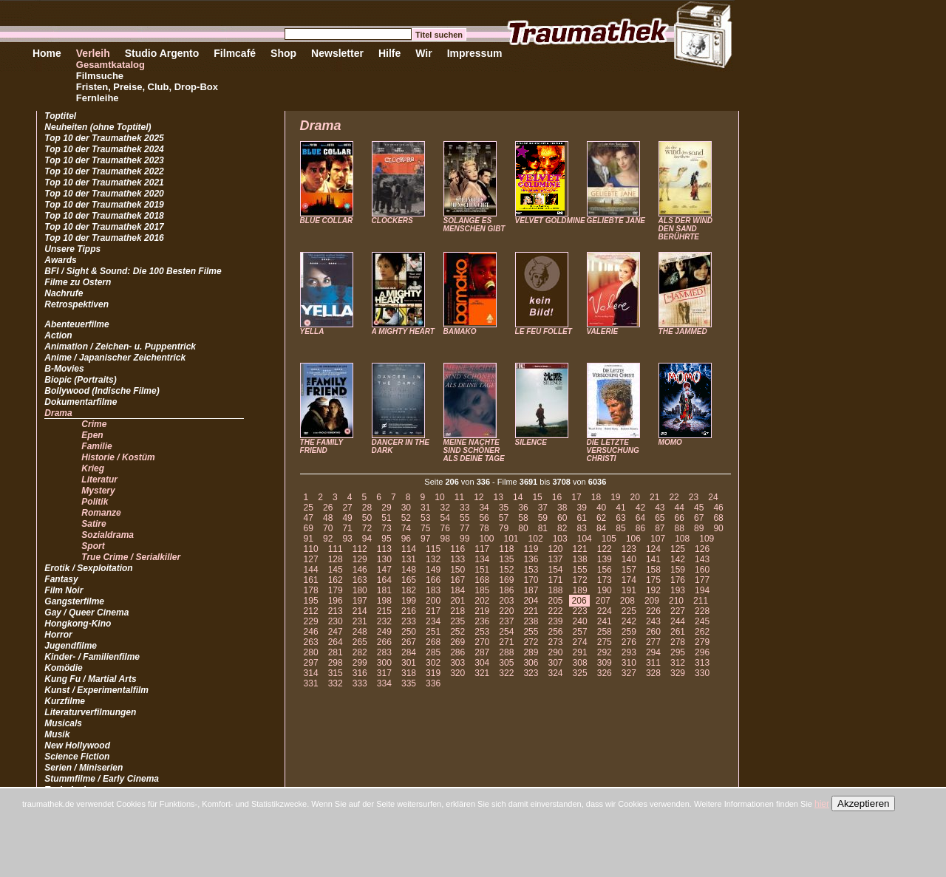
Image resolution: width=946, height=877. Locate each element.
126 (702, 549)
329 (677, 673)
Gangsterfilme (74, 601)
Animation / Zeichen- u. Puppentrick (120, 346)
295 (677, 652)
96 (406, 538)
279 (702, 642)
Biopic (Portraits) (80, 380)
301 (408, 663)
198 (384, 601)
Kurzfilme (64, 701)
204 (530, 601)
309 (604, 663)
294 (653, 652)
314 (311, 673)
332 (335, 683)
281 (335, 652)
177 (702, 580)
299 (360, 663)
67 (699, 518)
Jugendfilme (70, 646)
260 (653, 632)
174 (629, 580)
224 (604, 611)
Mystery (98, 490)
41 (620, 507)
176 (677, 580)
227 (677, 611)
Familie (96, 446)
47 (308, 518)
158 (653, 569)
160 (702, 569)
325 (580, 673)
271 (506, 642)
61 (581, 518)
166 (433, 580)
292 (604, 652)
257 (580, 632)
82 (562, 528)
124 (653, 549)
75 (425, 528)
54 (445, 518)
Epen (92, 435)
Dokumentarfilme (80, 402)
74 (406, 528)
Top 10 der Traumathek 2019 (103, 204)
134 (481, 559)
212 (311, 611)
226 (653, 611)
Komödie (63, 668)
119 (530, 549)
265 (360, 642)
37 (543, 507)
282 (360, 652)
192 (653, 590)
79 (503, 528)
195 (311, 601)
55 (464, 518)
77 (464, 528)
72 (367, 528)
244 (677, 621)
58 (523, 518)
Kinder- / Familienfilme (92, 657)
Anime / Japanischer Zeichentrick (115, 357)
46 (718, 507)
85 (620, 528)
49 (347, 518)
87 (659, 528)
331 (311, 683)
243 (653, 621)
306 (530, 663)
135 (506, 559)
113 (384, 549)
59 (543, 518)
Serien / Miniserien (83, 767)
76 (445, 528)
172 (580, 580)
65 (659, 518)
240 (580, 621)
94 (367, 538)
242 (629, 621)
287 (481, 652)
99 (464, 538)
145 (335, 569)
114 (408, 549)
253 (481, 632)
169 (506, 580)
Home (47, 53)
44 (679, 507)
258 (604, 632)
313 (702, 663)
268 (433, 642)
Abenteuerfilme (76, 324)
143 (702, 559)
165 (408, 580)
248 (360, 632)
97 (425, 538)
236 (481, 621)
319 (433, 673)
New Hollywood (77, 745)
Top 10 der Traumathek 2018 (103, 216)
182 (408, 590)
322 (506, 673)
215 (384, 611)
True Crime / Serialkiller (130, 557)
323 (530, 673)
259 (629, 632)
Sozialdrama (107, 535)
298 (335, 663)
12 (478, 497)
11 (459, 497)
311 (653, 663)
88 (679, 528)
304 (481, 663)
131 (408, 559)
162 (335, 580)
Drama (58, 413)
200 (433, 601)
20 (635, 497)
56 (484, 518)
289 (530, 652)
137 (555, 559)
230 (335, 621)
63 (620, 518)
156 (604, 569)
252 (457, 632)
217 (433, 611)
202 (481, 601)
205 (555, 601)
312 (677, 663)
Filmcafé (235, 53)
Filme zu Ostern (77, 282)
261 (677, 632)
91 (308, 538)
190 (604, 590)
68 (718, 518)
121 (580, 549)
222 (555, 611)
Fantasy (61, 579)
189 (580, 590)
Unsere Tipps (72, 249)
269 (457, 642)
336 (433, 683)
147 (384, 569)
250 (408, 632)
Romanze (100, 513)
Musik (56, 734)
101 (510, 538)
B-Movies (64, 369)
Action (58, 335)
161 (311, 580)
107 (657, 538)
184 (457, 590)
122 (604, 549)
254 (506, 632)
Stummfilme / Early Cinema (101, 779)
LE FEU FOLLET (543, 331)
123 (629, 549)
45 (699, 507)
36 (523, 507)
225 (629, 611)
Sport (92, 546)
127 (311, 559)
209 (651, 601)
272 (530, 642)
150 (457, 569)
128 (335, 559)
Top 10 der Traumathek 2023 (103, 160)
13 (498, 497)
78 (484, 528)
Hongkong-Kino (77, 623)
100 (486, 538)
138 (580, 559)
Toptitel (60, 116)
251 (433, 632)
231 (360, 621)
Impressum (475, 53)
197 (360, 601)
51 (386, 518)
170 (530, 580)
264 (335, 642)
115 (433, 549)
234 (433, 621)
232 (384, 621)
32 (445, 507)
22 (673, 497)
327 (629, 673)
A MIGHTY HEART (403, 331)
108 (682, 538)
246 (311, 632)
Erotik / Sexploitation (88, 568)
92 (328, 538)
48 (328, 518)
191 (629, 590)
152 (506, 569)
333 (360, 683)
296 (702, 652)
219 (481, 611)
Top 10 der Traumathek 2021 (103, 182)
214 (360, 611)
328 (653, 673)
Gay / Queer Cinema (86, 612)
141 (653, 559)
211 (700, 601)
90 (718, 528)
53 (425, 518)
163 (360, 580)
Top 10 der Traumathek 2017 (103, 227)
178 (311, 590)
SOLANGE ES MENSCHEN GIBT (474, 224)
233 (408, 621)
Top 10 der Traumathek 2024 (103, 149)
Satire (93, 524)
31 (425, 507)
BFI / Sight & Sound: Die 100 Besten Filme (132, 271)
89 (699, 528)
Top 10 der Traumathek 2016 (103, 238)
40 (601, 507)
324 (555, 673)
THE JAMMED (683, 331)
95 (386, 538)
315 (335, 673)
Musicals (63, 723)
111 (335, 549)
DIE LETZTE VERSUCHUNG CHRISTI (613, 450)
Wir (423, 53)
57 (503, 518)
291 (580, 652)
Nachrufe (63, 293)
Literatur (99, 479)
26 (328, 507)
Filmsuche (99, 75)
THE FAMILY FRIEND (322, 446)
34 (484, 507)
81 (543, 528)
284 (408, 652)
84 (601, 528)
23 (693, 497)
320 (457, 673)
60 (562, 518)
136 (530, 559)
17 (576, 497)
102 (535, 538)
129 (360, 559)
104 (584, 538)
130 (384, 559)
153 (530, 569)
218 (457, 611)
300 (384, 663)
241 (604, 621)
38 (562, 507)
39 (581, 507)
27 (347, 507)
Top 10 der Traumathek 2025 (103, 138)
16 (557, 497)
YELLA (312, 331)
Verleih (93, 53)
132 (433, 559)
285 (433, 652)
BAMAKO (460, 331)
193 (677, 590)
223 (580, 611)
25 (308, 507)
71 (347, 528)
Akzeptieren (863, 803)
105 (609, 538)
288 (506, 652)
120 (555, 549)
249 (384, 632)
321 (481, 673)
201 (457, 601)
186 (506, 590)
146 (360, 569)
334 (384, 683)
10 (439, 497)
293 (629, 652)
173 (604, 580)
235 (457, 621)
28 (367, 507)
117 (481, 549)
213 (335, 611)
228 (702, 611)
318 (408, 673)
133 (457, 559)
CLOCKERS (392, 220)
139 (604, 559)
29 (386, 507)
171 (555, 580)
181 (384, 590)
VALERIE (603, 331)
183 (433, 590)
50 (367, 518)
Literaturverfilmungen (90, 712)
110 (311, 549)
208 (627, 601)
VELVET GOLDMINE (550, 220)
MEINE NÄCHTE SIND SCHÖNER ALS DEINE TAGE (474, 450)
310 (629, 663)
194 (702, 590)
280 (311, 652)
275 (604, 642)
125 (677, 549)
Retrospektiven (76, 304)
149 (433, 569)
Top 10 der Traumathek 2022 (103, 171)
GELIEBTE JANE (616, 220)
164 (384, 580)
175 (653, 580)
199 (408, 601)
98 (445, 538)
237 (506, 621)
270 (481, 642)
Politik (94, 501)
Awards (60, 260)
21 (654, 497)
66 (679, 518)
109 (706, 538)
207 (603, 601)
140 (629, 559)
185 (481, 590)
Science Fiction (76, 756)
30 (406, 507)
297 (311, 663)
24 (713, 497)
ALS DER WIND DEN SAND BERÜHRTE (685, 228)
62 (601, 518)
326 (604, 673)
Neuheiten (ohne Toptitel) (97, 127)
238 (530, 621)
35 (503, 507)
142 (677, 559)
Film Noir (63, 590)
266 (384, 642)
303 (457, 663)
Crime (93, 424)
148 (408, 569)
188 (555, 590)
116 (457, 549)
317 (384, 673)
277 (653, 642)
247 (335, 632)
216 (408, 611)
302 (433, 663)
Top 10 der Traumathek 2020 (103, 193)
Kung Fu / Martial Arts (90, 679)
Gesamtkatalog (110, 64)
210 (676, 601)
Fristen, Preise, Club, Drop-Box (147, 86)
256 (555, 632)
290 (555, 652)
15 (537, 497)
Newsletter (337, 53)
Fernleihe (97, 97)
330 (702, 673)
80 (523, 528)
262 (702, 632)
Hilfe (389, 53)
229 (311, 621)
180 (360, 590)
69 (308, 528)
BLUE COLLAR (326, 220)
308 (580, 663)
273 (555, 642)
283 (384, 652)
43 (659, 507)
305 (506, 663)
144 (311, 569)
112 (360, 549)
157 (629, 569)
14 (518, 497)
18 (596, 497)
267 (408, 642)
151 (481, 569)
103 (560, 538)
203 (506, 601)
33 (464, 507)
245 (702, 621)
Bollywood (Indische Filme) (101, 391)
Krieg (92, 468)
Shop (283, 53)
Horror (58, 634)
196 (335, 601)
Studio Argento (162, 53)
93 (347, 538)
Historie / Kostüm (117, 457)
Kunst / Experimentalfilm (96, 690)
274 (580, 642)
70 (328, 528)
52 (406, 518)
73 (386, 528)
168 (481, 580)
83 (581, 528)
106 (633, 538)
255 (530, 632)
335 (408, 683)
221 (530, 611)
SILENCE (531, 442)
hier (821, 804)
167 (457, 580)
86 (640, 528)
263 (311, 642)
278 (677, 642)
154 (555, 569)
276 (629, 642)
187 (530, 590)
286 (457, 652)
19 (615, 497)
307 (555, 663)
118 (506, 549)
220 (506, 611)
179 (335, 590)
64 (640, 518)
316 (360, 673)
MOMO (670, 442)
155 (580, 569)
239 (555, 621)
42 (640, 507)
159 (677, 569)
